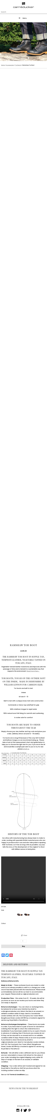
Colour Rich (37, 1102)
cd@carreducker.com (25, 1095)
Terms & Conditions (13, 1102)
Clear (25, 909)
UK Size (3, 880)
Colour (3, 897)
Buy (23, 920)
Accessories (10, 65)
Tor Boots (18, 65)
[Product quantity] (23, 914)
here (26, 1048)
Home (3, 65)
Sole (2, 884)
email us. (26, 722)
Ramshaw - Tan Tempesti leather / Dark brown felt (23, 901)
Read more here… (33, 644)
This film (42, 818)
